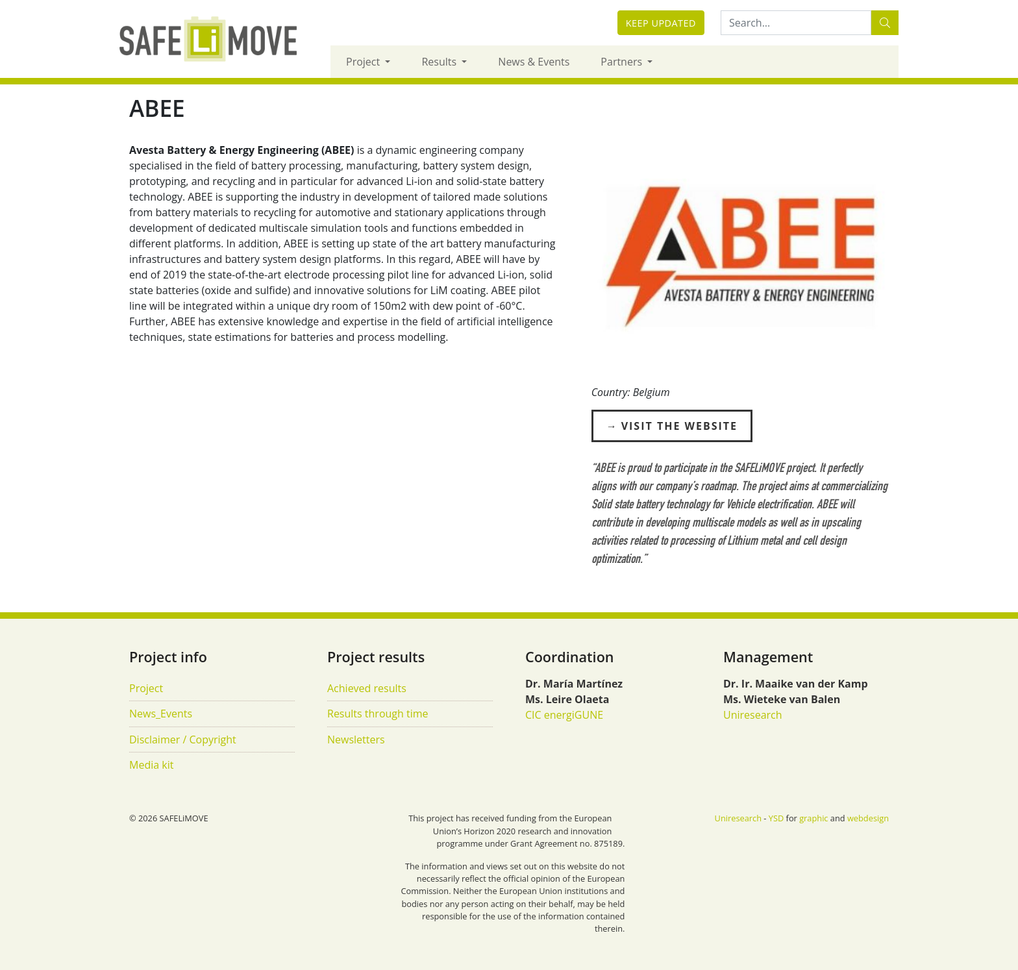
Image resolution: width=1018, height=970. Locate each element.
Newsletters (356, 739)
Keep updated (661, 23)
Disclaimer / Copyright (182, 739)
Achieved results (366, 688)
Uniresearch (752, 715)
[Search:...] (796, 22)
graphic (813, 818)
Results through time (377, 713)
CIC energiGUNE (564, 715)
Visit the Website (679, 426)
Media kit (151, 765)
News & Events (533, 62)
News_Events (160, 713)
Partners (623, 62)
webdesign (868, 818)
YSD (776, 818)
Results (440, 62)
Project (364, 62)
